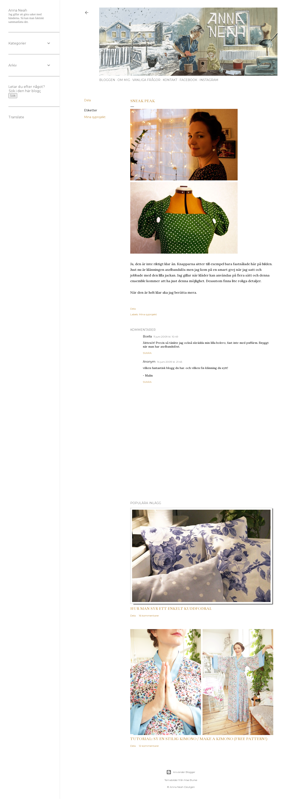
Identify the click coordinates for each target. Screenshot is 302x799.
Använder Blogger (180, 772)
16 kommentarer (149, 615)
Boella (147, 336)
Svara (147, 353)
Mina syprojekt (94, 117)
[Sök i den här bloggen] (24, 91)
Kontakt (170, 80)
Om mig (123, 80)
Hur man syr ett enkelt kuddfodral (171, 608)
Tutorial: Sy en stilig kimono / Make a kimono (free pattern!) (198, 738)
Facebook (188, 80)
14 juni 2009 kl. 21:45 (169, 361)
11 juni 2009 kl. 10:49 (166, 336)
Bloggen (107, 80)
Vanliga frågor (146, 80)
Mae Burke (190, 780)
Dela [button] (87, 100)
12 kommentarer (149, 745)
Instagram (208, 80)
